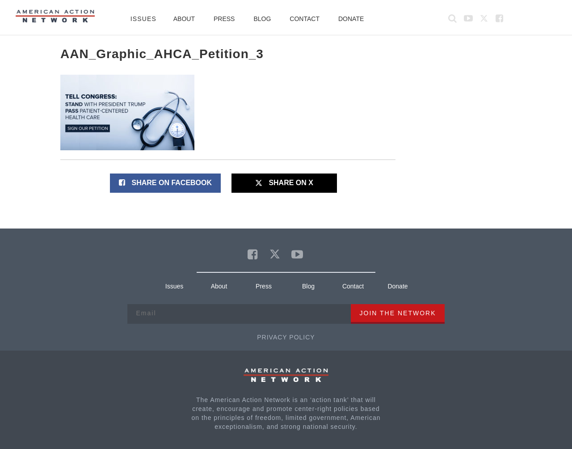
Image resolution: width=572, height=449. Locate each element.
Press (224, 18)
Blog (262, 18)
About (184, 18)
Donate (351, 18)
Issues (143, 18)
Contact (305, 18)
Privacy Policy (286, 337)
